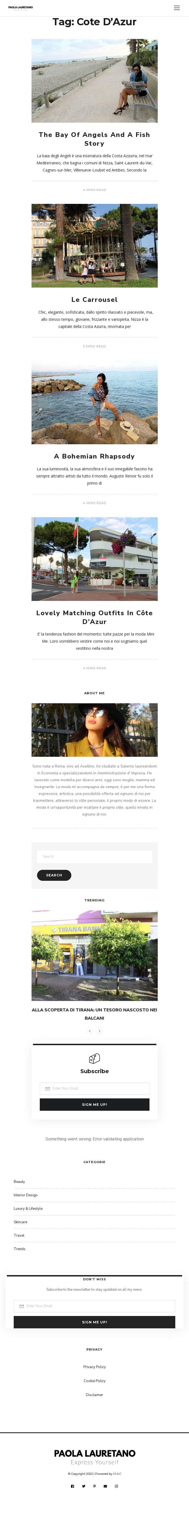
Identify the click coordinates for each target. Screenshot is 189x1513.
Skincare (20, 1222)
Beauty (19, 1181)
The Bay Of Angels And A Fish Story (94, 139)
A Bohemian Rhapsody (94, 456)
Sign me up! (94, 1105)
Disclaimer (94, 1395)
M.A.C (117, 1474)
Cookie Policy (95, 1381)
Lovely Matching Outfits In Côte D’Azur (94, 617)
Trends (20, 1249)
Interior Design (26, 1195)
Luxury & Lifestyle (28, 1208)
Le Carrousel (94, 299)
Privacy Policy (94, 1367)
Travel (19, 1235)
